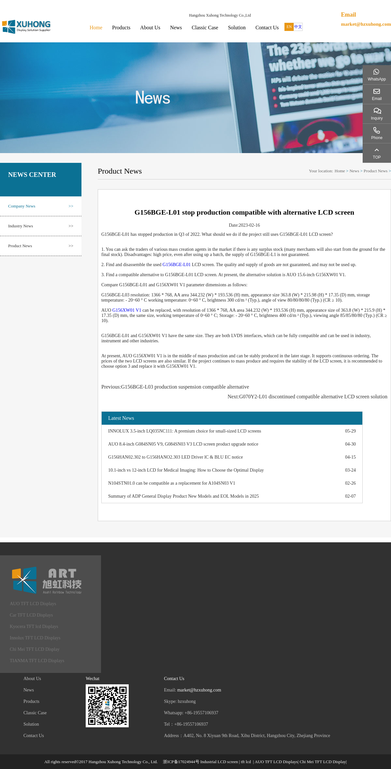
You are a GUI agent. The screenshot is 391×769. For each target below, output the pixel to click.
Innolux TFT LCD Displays (35, 637)
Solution (237, 27)
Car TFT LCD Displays (31, 615)
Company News (40, 206)
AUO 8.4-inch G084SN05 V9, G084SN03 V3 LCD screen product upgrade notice (183, 444)
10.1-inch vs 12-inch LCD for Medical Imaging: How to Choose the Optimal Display (186, 470)
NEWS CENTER (32, 174)
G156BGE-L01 (177, 264)
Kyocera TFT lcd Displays (34, 626)
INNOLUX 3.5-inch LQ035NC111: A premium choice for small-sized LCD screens (184, 431)
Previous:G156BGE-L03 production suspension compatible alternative (175, 387)
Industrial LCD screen (219, 761)
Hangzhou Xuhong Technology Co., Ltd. (123, 761)
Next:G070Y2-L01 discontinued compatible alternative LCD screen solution (307, 396)
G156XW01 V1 (126, 310)
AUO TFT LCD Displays (33, 603)
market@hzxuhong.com (366, 24)
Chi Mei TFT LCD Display (35, 649)
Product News (40, 246)
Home (96, 27)
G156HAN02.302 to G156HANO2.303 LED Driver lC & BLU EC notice (175, 457)
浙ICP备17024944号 (181, 761)
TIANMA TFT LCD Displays (37, 660)
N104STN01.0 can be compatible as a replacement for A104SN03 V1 (171, 483)
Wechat (92, 678)
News (176, 27)
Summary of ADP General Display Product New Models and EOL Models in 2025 (183, 496)
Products (121, 27)
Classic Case (205, 27)
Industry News (40, 226)
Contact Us (267, 27)
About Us (150, 27)
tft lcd (246, 761)
